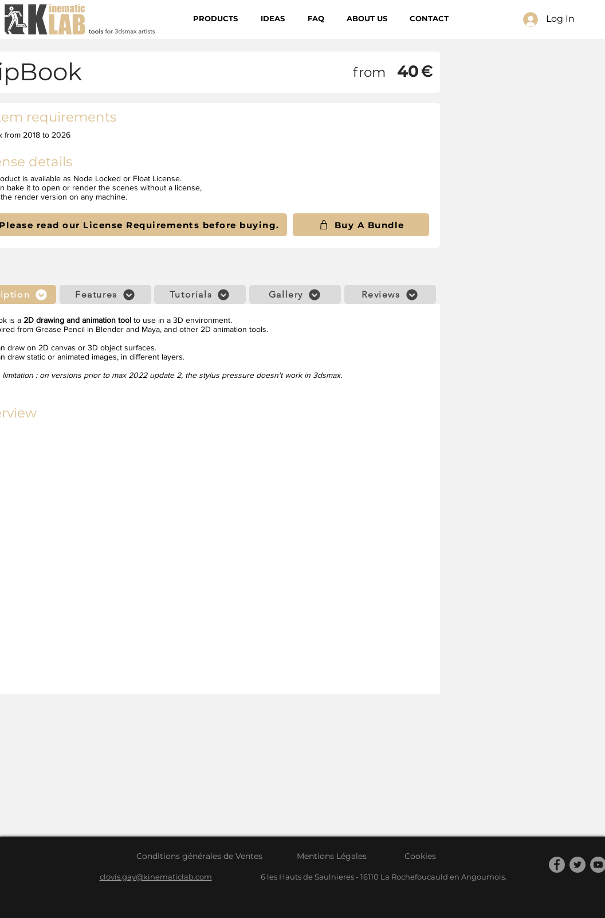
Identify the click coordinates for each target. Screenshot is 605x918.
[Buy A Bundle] (361, 224)
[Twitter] (577, 865)
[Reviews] (390, 294)
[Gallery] (295, 294)
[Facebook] (557, 865)
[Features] (105, 294)
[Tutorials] (200, 294)
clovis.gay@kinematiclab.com (156, 876)
